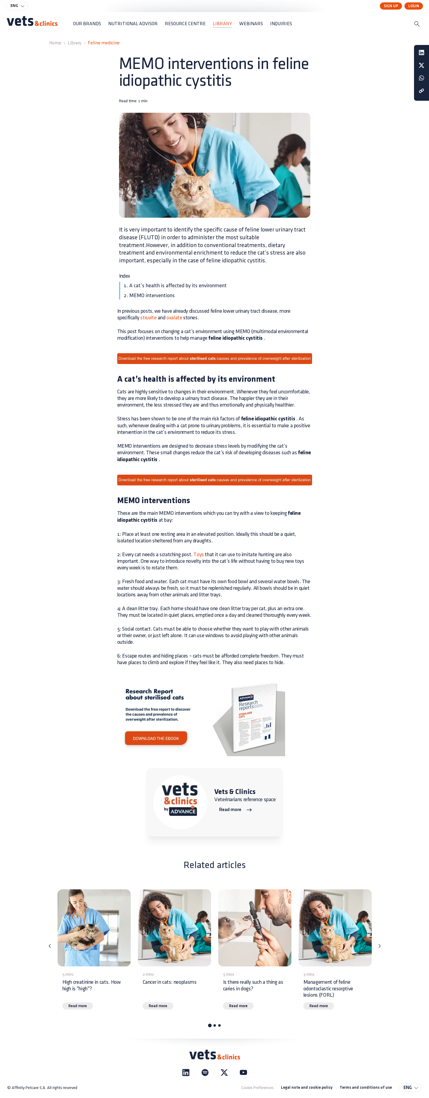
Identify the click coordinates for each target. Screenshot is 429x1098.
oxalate (174, 317)
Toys (198, 554)
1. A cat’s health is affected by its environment (175, 285)
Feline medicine (104, 43)
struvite (148, 317)
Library (74, 43)
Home (55, 43)
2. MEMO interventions (149, 295)
